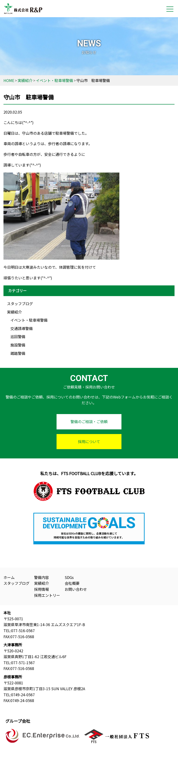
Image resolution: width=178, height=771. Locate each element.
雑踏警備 (17, 353)
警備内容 (41, 577)
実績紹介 (14, 312)
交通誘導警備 (21, 328)
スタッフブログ (20, 303)
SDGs (69, 577)
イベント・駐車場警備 (29, 320)
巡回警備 (17, 336)
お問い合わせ (76, 589)
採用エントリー (47, 595)
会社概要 (72, 583)
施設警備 (17, 345)
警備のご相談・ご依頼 (89, 421)
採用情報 (41, 589)
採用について (89, 441)
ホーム (9, 577)
